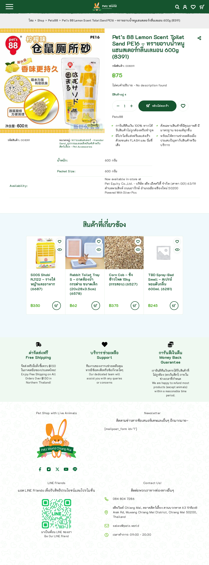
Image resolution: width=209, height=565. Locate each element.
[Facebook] (40, 469)
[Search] (177, 7)
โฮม (31, 20)
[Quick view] (59, 249)
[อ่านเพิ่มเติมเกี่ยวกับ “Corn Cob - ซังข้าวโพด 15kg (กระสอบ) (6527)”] (135, 305)
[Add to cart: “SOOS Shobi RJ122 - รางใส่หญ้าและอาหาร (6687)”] (56, 305)
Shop (40, 20)
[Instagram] (48, 469)
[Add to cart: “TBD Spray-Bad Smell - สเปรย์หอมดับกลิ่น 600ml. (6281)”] (174, 305)
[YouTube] (66, 469)
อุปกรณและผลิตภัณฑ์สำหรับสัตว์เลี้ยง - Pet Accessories (80, 145)
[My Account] (185, 7)
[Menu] (9, 6)
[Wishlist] (193, 7)
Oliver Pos (130, 192)
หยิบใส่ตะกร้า (160, 105)
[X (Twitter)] (57, 469)
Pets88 (53, 20)
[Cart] (201, 7)
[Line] (75, 469)
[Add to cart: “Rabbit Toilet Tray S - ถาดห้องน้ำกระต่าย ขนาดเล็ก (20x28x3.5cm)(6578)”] (95, 305)
